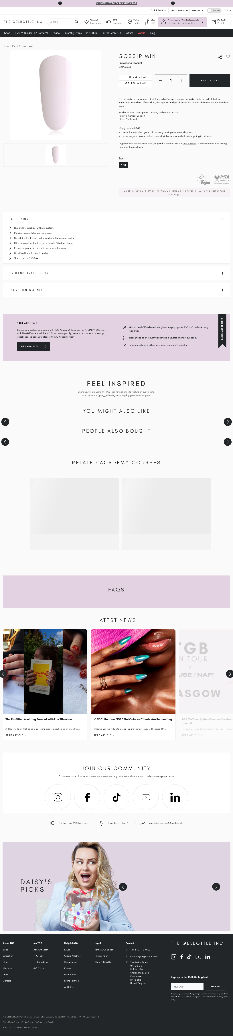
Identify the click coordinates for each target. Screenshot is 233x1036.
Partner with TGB (111, 33)
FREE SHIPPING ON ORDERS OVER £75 (116, 3)
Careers (7, 980)
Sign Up (215, 986)
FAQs (67, 949)
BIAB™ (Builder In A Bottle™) (31, 33)
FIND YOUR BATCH (179, 10)
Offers (129, 33)
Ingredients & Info (116, 290)
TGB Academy (40, 962)
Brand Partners (71, 980)
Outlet (141, 33)
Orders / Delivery (72, 955)
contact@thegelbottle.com (143, 956)
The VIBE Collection (167, 190)
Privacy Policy (101, 955)
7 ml (123, 165)
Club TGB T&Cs (103, 962)
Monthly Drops (73, 33)
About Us (7, 968)
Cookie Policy (27, 1022)
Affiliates (68, 987)
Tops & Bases (189, 143)
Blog (152, 33)
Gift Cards (38, 968)
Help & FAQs (197, 10)
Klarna (67, 968)
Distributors (70, 974)
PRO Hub (91, 33)
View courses (30, 346)
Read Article (15, 735)
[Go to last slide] (60, 3)
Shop (7, 33)
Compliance (70, 962)
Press (5, 974)
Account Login (40, 949)
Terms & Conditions (104, 949)
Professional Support (116, 273)
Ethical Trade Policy (11, 1022)
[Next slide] (173, 3)
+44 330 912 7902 (140, 949)
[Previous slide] (5, 422)
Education (8, 955)
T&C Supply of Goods (44, 1022)
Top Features (116, 219)
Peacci (56, 33)
